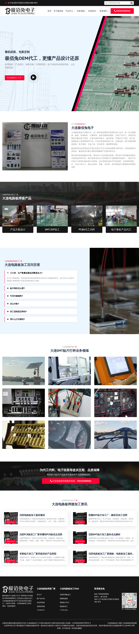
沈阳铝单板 (41, 606)
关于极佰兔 (58, 11)
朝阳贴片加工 (64, 602)
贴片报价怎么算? (17, 288)
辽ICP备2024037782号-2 (81, 623)
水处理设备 (41, 602)
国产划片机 (41, 599)
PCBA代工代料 (87, 229)
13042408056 (122, 11)
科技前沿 (92, 11)
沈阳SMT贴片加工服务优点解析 (104, 534)
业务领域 (81, 11)
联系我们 (103, 11)
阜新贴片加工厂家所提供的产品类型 (38, 553)
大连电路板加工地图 (114, 623)
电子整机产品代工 (121, 229)
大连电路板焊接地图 (129, 623)
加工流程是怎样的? (18, 311)
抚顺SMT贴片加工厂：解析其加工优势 (108, 515)
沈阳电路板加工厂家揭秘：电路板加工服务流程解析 (112, 553)
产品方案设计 (17, 229)
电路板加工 (64, 606)
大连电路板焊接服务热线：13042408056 (70, 481)
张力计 (39, 595)
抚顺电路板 (64, 599)
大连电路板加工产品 (15, 77)
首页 (49, 11)
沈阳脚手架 (41, 610)
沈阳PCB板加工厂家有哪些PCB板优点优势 (41, 534)
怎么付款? (14, 304)
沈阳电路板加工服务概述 (32, 515)
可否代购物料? (16, 296)
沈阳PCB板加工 (65, 595)
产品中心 (69, 11)
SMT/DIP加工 (52, 229)
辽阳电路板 (64, 610)
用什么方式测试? (17, 319)
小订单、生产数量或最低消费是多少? (26, 273)
